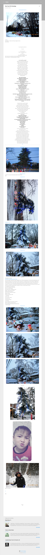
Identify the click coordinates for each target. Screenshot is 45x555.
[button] (39, 6)
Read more (38, 527)
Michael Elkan (24, 552)
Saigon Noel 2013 (22, 173)
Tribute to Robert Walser (9, 530)
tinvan (7, 2)
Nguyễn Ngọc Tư (8, 520)
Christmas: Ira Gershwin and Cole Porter (11, 279)
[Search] (41, 2)
